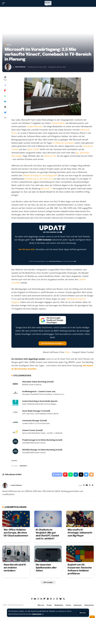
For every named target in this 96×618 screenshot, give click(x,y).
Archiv (8, 45)
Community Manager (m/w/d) (34, 420)
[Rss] (92, 486)
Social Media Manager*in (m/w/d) (36, 411)
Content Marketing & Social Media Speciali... (40, 401)
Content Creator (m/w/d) (32, 430)
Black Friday (33, 149)
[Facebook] (83, 486)
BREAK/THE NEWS (75, 525)
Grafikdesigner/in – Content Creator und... (39, 391)
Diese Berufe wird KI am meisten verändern (15, 568)
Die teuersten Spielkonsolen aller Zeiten (46, 568)
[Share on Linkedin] (5, 101)
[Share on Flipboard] (5, 90)
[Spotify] (47, 599)
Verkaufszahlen (58, 123)
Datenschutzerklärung (54, 261)
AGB (75, 261)
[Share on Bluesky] (5, 112)
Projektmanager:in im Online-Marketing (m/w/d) (42, 440)
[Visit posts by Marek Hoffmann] (8, 67)
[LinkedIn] (41, 599)
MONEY (8, 560)
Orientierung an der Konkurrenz (39, 179)
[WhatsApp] (53, 599)
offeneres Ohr (50, 156)
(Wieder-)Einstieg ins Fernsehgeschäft (40, 175)
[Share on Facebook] (5, 85)
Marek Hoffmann (21, 67)
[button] (83, 613)
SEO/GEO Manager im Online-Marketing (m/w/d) (42, 450)
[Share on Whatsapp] (5, 96)
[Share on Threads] (5, 107)
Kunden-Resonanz (35, 126)
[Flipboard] (44, 599)
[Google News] (35, 599)
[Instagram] (89, 486)
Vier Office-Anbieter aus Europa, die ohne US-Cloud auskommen (16, 533)
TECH (7, 525)
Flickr (67, 352)
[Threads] (57, 599)
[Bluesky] (60, 599)
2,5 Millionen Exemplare (63, 143)
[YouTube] (86, 486)
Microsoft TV (46, 188)
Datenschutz (37, 614)
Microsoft (23, 465)
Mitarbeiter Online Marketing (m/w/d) (38, 382)
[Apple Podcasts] (50, 599)
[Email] (91, 474)
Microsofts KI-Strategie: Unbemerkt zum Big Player (80, 533)
